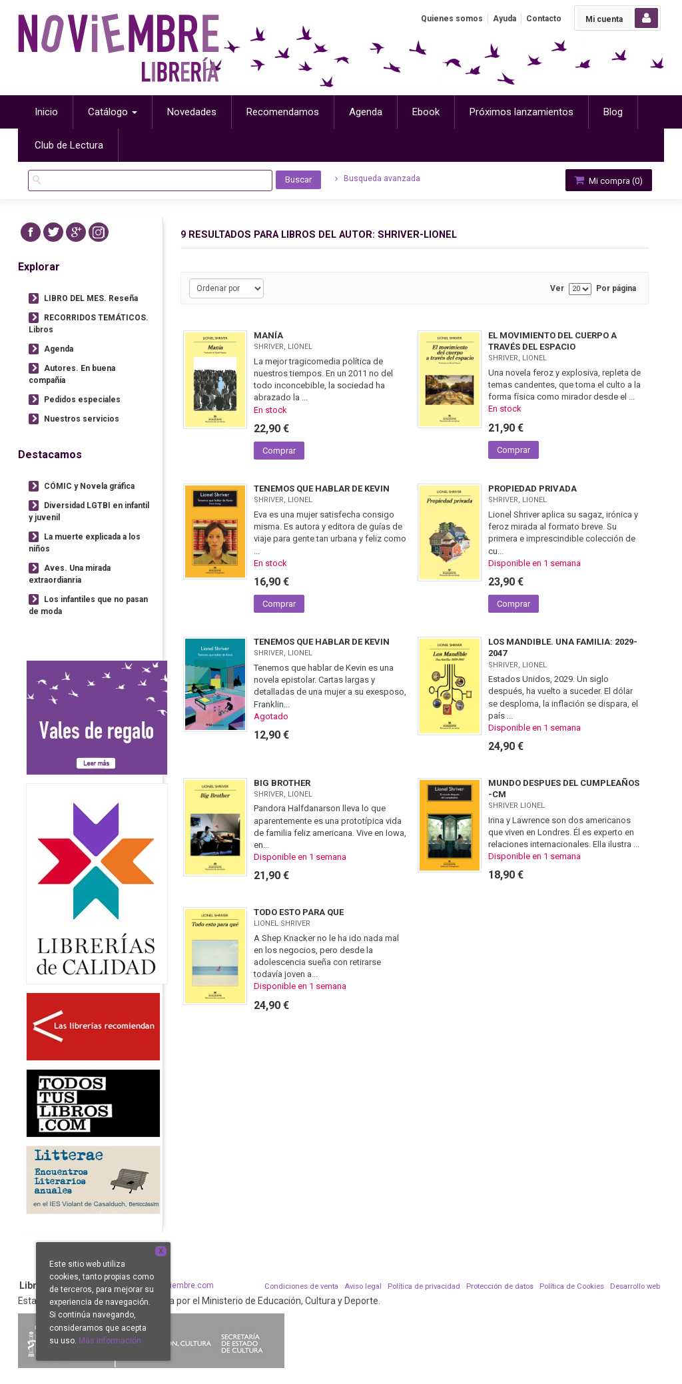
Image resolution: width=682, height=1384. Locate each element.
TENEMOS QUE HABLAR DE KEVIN (322, 489)
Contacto (543, 18)
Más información (110, 1340)
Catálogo (112, 112)
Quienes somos (452, 18)
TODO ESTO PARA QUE (299, 912)
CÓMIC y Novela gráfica (89, 486)
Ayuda (504, 18)
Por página (616, 288)
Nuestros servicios (81, 419)
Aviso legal (363, 1286)
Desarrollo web (635, 1286)
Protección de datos (499, 1286)
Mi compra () (607, 180)
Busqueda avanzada (377, 178)
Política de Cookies (571, 1286)
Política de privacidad (424, 1286)
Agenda (58, 349)
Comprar (279, 451)
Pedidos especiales (82, 399)
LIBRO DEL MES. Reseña (91, 298)
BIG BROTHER (282, 783)
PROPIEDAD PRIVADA (532, 489)
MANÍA (268, 335)
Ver (557, 288)
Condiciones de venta (301, 1286)
